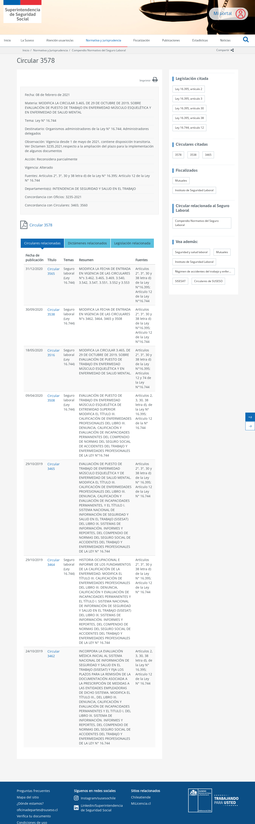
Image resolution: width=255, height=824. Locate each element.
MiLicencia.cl (141, 803)
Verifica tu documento (34, 816)
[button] (246, 41)
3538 (193, 155)
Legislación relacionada (132, 243)
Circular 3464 (53, 562)
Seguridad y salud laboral (191, 252)
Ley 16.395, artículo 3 (188, 99)
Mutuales (181, 180)
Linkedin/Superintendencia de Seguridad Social (98, 807)
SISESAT (180, 281)
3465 (208, 155)
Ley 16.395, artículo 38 (189, 118)
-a (252, 426)
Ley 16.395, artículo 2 (188, 89)
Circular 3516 (53, 352)
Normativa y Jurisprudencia (50, 50)
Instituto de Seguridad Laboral (194, 190)
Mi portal (223, 13)
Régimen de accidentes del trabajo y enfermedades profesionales (205, 271)
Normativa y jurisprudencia (103, 40)
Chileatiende (141, 797)
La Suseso (27, 40)
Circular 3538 (53, 311)
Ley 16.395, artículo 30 (189, 108)
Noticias (225, 40)
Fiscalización (141, 40)
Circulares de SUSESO (208, 281)
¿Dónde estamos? (30, 803)
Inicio (26, 50)
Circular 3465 (53, 466)
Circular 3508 (53, 397)
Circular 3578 (40, 225)
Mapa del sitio (28, 797)
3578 (178, 155)
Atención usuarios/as (59, 40)
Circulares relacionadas (42, 243)
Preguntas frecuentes (33, 791)
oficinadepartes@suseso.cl (37, 810)
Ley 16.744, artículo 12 (189, 128)
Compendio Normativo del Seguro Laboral (99, 50)
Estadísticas (200, 40)
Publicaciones (171, 40)
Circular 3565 (53, 271)
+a (251, 417)
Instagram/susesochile (95, 798)
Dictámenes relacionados (87, 243)
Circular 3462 (53, 653)
